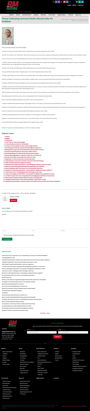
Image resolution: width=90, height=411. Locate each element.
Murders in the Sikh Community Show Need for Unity (20, 157)
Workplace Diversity (77, 368)
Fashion (57, 351)
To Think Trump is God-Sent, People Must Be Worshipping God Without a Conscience (29, 176)
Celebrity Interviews (43, 354)
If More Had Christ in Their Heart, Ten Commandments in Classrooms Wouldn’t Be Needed (24, 255)
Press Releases (24, 387)
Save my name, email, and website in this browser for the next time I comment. (19, 235)
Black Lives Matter (7, 351)
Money (74, 358)
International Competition (27, 362)
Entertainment (26, 14)
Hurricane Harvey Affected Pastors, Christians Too (14, 295)
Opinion (11, 14)
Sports (18, 14)
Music (39, 366)
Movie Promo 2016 (25, 381)
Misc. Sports (23, 366)
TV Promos (23, 394)
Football (22, 360)
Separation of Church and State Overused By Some (20, 159)
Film (39, 358)
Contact (4, 328)
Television (40, 374)
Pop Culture (41, 368)
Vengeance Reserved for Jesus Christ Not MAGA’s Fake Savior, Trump (25, 179)
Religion (72, 19)
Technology (75, 364)
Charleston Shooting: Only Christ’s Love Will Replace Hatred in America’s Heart (28, 164)
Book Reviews (6, 383)
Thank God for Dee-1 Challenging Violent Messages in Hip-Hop (23, 172)
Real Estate (75, 362)
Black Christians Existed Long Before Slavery (18, 162)
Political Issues (6, 381)
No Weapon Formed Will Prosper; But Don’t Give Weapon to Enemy (18, 282)
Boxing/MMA (23, 356)
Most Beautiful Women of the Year (44, 363)
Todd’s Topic (5, 364)
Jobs (73, 356)
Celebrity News (42, 356)
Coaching (22, 358)
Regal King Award (7, 396)
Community (51, 14)
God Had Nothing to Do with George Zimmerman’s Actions (22, 153)
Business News (76, 351)
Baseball (22, 351)
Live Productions (42, 360)
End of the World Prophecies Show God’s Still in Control (21, 151)
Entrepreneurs (76, 354)
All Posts (13, 200)
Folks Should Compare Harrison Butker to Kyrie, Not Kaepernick (23, 177)
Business (43, 14)
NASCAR (22, 368)
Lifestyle (36, 14)
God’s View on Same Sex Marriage (15, 142)
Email (61, 330)
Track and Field (24, 370)
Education (5, 385)
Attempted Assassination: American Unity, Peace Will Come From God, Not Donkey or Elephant (32, 181)
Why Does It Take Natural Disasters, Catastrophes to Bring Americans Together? (28, 170)
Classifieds (83, 406)
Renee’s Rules (6, 360)
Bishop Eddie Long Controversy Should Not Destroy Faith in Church (24, 149)
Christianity (8, 140)
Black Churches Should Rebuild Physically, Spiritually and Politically (24, 166)
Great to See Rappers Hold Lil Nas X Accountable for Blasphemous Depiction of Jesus (29, 174)
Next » (48, 313)
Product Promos (24, 389)
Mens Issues (58, 356)
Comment (4, 214)
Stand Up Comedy (43, 372)
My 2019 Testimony (6, 277)
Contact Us (76, 406)
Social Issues (6, 398)
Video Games (24, 373)
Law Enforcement (7, 392)
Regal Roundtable (42, 370)
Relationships (58, 358)
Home (63, 19)
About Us (78, 14)
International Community (9, 387)
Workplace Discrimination (79, 366)
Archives (70, 14)
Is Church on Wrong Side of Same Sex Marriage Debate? (21, 146)
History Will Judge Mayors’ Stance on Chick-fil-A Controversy (23, 155)
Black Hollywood (42, 351)
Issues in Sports (24, 364)
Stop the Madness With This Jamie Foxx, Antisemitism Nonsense (24, 168)
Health (57, 354)
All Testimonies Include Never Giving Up (12, 290)
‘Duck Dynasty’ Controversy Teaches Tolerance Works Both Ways (24, 161)
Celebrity (4, 354)
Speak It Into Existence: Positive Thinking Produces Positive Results (18, 288)
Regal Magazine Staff (26, 392)
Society (4, 362)
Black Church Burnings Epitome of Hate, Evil (13, 284)
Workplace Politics (77, 370)
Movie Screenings (25, 385)
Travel (56, 360)
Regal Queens (62, 14)
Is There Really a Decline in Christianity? (16, 144)
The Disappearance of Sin (8, 257)
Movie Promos (24, 383)
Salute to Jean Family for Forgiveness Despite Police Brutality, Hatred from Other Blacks (24, 279)
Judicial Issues (6, 389)
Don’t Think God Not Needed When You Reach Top (14, 286)
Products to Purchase (78, 360)
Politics (4, 356)
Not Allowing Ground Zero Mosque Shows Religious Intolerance (23, 148)
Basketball (23, 354)
